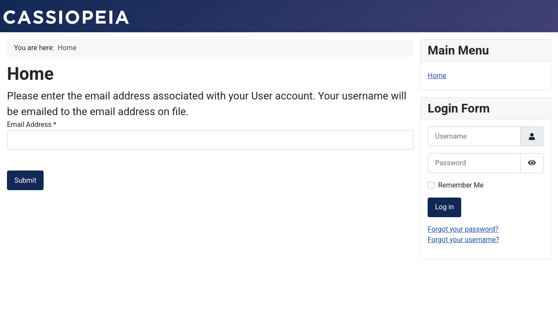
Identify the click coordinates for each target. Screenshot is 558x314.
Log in (444, 207)
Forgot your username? (463, 240)
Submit (25, 180)
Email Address (31, 124)
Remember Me (460, 185)
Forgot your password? (463, 229)
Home (437, 76)
